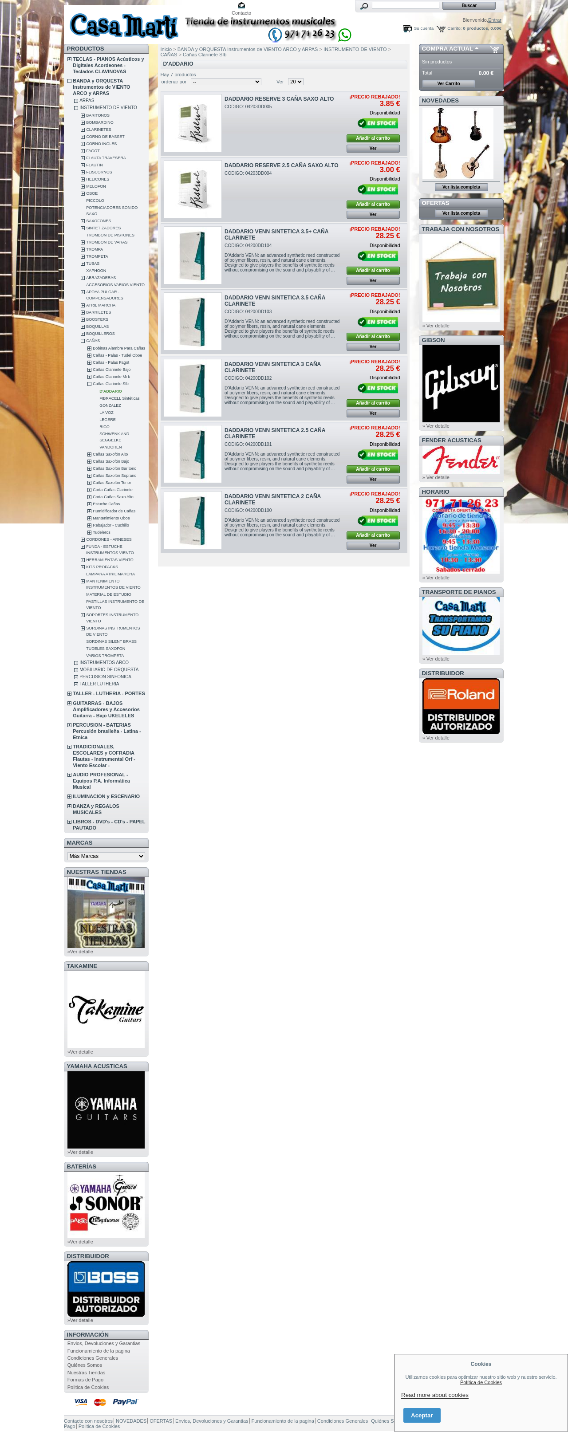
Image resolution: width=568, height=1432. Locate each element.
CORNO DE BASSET (105, 136)
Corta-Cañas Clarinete (113, 490)
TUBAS (92, 263)
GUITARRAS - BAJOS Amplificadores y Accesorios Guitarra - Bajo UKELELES (106, 709)
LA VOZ (106, 412)
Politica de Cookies (88, 1387)
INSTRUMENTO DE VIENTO (108, 107)
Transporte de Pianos (459, 592)
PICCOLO (95, 200)
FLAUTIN (94, 165)
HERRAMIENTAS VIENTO (110, 560)
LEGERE (107, 419)
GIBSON (433, 340)
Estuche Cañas (106, 504)
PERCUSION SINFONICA (105, 676)
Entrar (494, 20)
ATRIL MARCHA (100, 305)
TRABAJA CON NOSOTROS (461, 229)
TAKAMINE (82, 966)
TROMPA (94, 249)
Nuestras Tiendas (86, 1372)
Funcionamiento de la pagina (98, 1350)
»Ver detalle (80, 951)
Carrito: (454, 28)
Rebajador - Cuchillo (111, 525)
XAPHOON (96, 270)
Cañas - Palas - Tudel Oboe (117, 355)
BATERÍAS (81, 1166)
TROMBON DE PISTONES (110, 235)
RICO (104, 427)
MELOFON (96, 186)
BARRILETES (98, 312)
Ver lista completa (461, 187)
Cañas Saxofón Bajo (111, 461)
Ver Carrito (448, 83)
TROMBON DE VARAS (106, 242)
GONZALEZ (110, 405)
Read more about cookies (435, 1395)
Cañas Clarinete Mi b (111, 376)
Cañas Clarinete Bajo (111, 369)
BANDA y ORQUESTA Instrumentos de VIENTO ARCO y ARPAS (101, 87)
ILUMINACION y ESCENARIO (106, 796)
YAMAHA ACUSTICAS (97, 1066)
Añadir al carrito (373, 138)
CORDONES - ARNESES (109, 539)
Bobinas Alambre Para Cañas (119, 348)
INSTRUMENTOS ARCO (104, 662)
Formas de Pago (85, 1379)
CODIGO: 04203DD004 (248, 173)
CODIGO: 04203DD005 (248, 106)
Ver (280, 81)
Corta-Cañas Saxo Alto (113, 497)
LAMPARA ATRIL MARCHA (110, 574)
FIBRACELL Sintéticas (119, 398)
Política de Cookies (481, 1382)
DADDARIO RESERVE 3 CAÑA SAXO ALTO (279, 99)
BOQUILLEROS (100, 333)
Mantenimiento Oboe (111, 518)
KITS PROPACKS (102, 567)
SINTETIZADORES (103, 228)
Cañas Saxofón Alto (110, 454)
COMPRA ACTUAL (447, 48)
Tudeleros (101, 532)
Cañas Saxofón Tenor (112, 482)
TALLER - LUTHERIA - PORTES (109, 693)
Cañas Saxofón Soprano (114, 475)
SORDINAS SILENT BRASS (111, 641)
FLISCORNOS (99, 172)
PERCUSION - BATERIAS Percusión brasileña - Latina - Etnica (107, 731)
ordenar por (174, 81)
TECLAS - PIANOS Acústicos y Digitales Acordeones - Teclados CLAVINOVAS (108, 65)
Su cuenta (424, 28)
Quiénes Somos (84, 1365)
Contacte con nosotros (88, 1421)
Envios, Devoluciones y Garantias (103, 1343)
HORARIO (436, 491)
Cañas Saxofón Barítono (114, 468)
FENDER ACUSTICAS (451, 440)
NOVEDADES (440, 100)
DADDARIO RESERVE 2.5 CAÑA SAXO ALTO (281, 165)
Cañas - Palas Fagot (111, 362)
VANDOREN (110, 447)
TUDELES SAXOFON (105, 648)
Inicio (166, 49)
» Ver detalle (436, 325)
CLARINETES (98, 129)
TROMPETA (97, 256)
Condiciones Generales (92, 1358)
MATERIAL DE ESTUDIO (108, 594)
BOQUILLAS (97, 326)
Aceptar (422, 1415)
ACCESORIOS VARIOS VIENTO (115, 285)
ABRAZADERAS (101, 277)
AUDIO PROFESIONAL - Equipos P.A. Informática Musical (101, 781)
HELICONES (97, 179)
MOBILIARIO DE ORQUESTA (108, 669)
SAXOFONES (98, 221)
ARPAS (86, 100)
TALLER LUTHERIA (99, 683)
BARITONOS (98, 115)
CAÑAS (93, 340)
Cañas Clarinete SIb (111, 384)
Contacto (241, 13)
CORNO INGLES (101, 144)
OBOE (92, 193)
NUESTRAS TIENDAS (96, 872)
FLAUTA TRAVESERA (106, 158)
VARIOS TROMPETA (105, 655)
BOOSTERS (97, 319)
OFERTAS (436, 203)
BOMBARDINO (100, 122)
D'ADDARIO (110, 391)
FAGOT (93, 151)
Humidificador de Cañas (114, 511)
